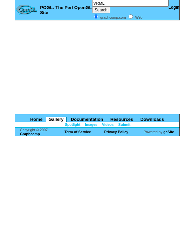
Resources (121, 119)
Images (91, 125)
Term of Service (77, 132)
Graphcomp (30, 134)
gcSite (168, 132)
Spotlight (72, 125)
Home (36, 119)
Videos (107, 125)
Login (174, 7)
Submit (123, 125)
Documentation (86, 119)
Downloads (151, 119)
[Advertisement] (97, 67)
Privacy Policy (116, 132)
